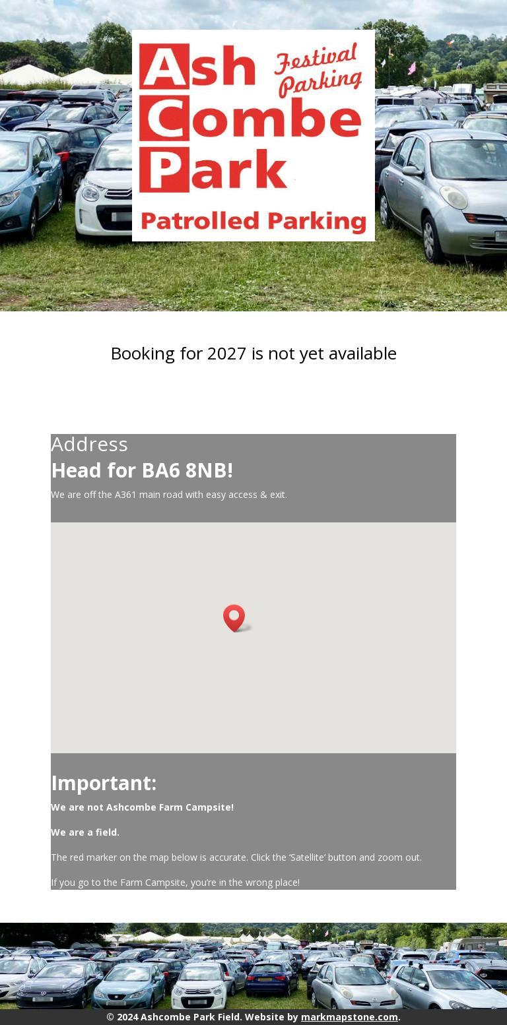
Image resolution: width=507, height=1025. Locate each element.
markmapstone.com (349, 1016)
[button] (238, 618)
